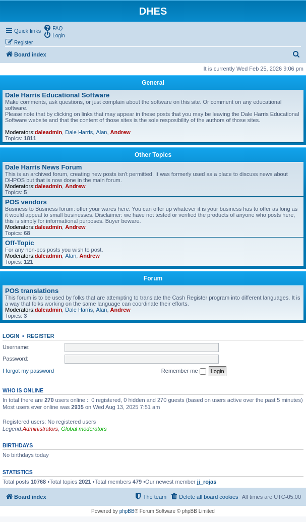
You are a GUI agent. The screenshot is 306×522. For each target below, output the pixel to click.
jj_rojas (207, 482)
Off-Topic (19, 243)
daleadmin (48, 132)
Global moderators (84, 429)
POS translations (31, 291)
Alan (101, 132)
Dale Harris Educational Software (57, 95)
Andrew (120, 132)
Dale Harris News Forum (43, 167)
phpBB (127, 511)
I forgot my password (28, 371)
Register (40, 336)
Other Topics (153, 154)
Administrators (40, 429)
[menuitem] (53, 27)
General (153, 82)
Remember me (183, 371)
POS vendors (26, 202)
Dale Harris (79, 132)
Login (11, 336)
